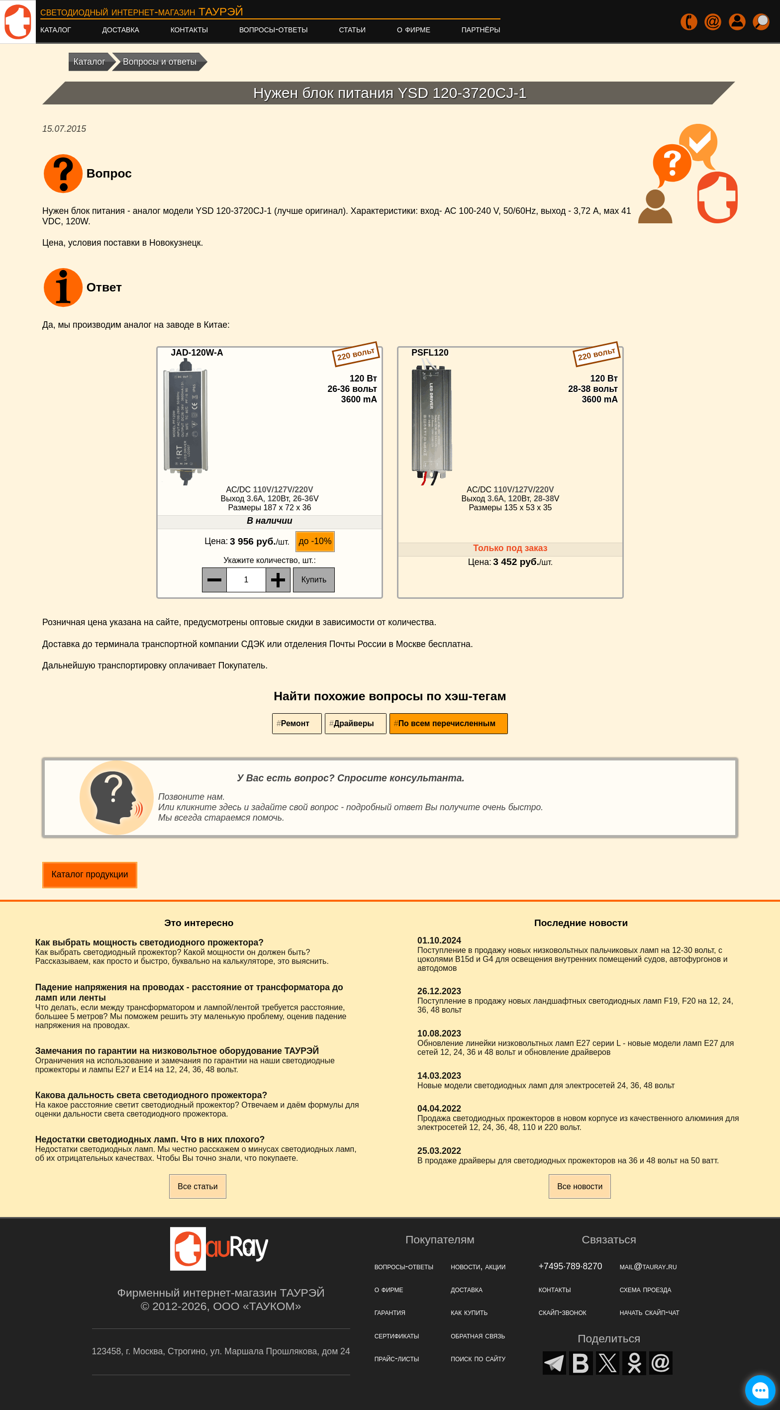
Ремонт (295, 723)
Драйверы (354, 723)
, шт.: (269, 560)
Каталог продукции (90, 874)
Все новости (579, 1186)
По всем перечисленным (446, 723)
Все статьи (197, 1186)
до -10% (315, 541)
